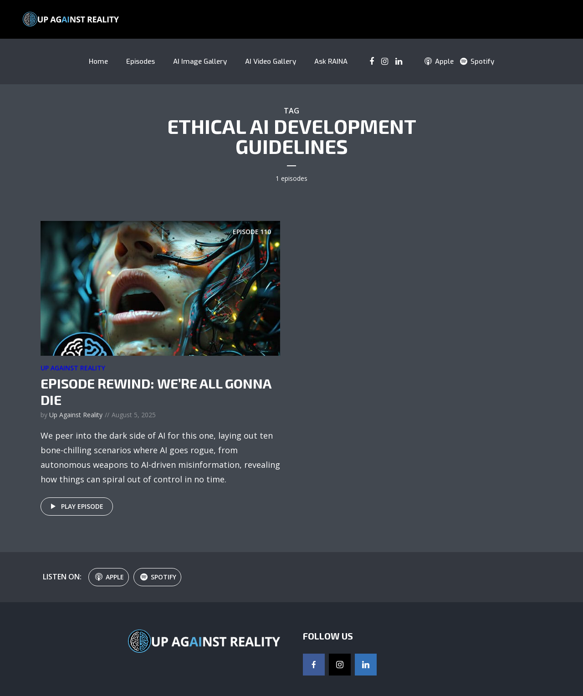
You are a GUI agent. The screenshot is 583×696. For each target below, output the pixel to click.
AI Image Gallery (200, 61)
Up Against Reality (73, 367)
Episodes (140, 61)
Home (98, 61)
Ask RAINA (331, 61)
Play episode (75, 506)
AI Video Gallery (270, 61)
